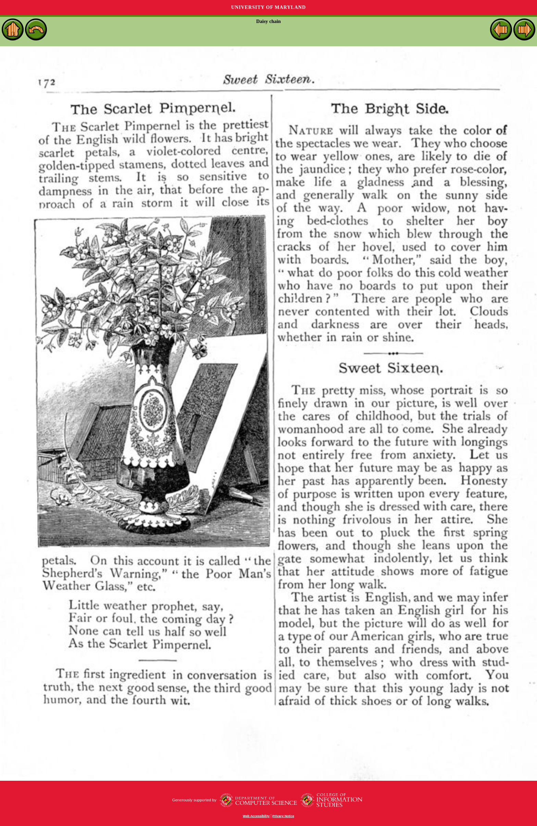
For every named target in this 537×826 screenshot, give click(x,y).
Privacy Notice (283, 816)
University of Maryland (268, 7)
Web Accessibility (256, 816)
